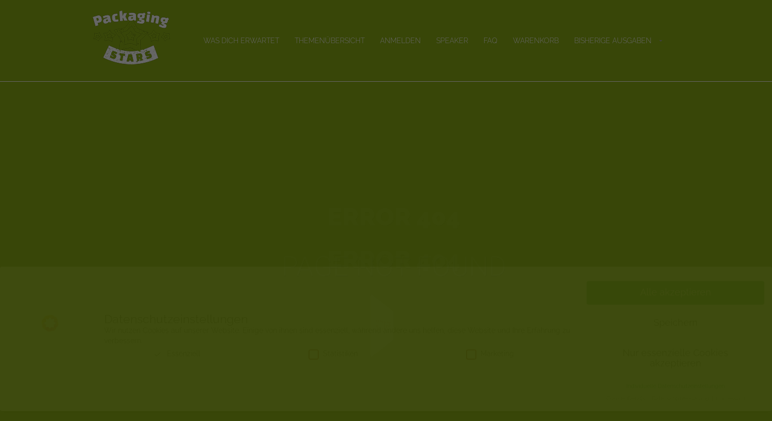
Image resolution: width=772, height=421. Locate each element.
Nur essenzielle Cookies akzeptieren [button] (675, 368)
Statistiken (333, 363)
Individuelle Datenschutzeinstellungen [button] (675, 396)
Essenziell (176, 363)
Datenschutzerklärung (681, 408)
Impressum (730, 408)
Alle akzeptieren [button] (675, 302)
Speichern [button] (676, 332)
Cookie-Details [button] (626, 408)
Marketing (490, 363)
